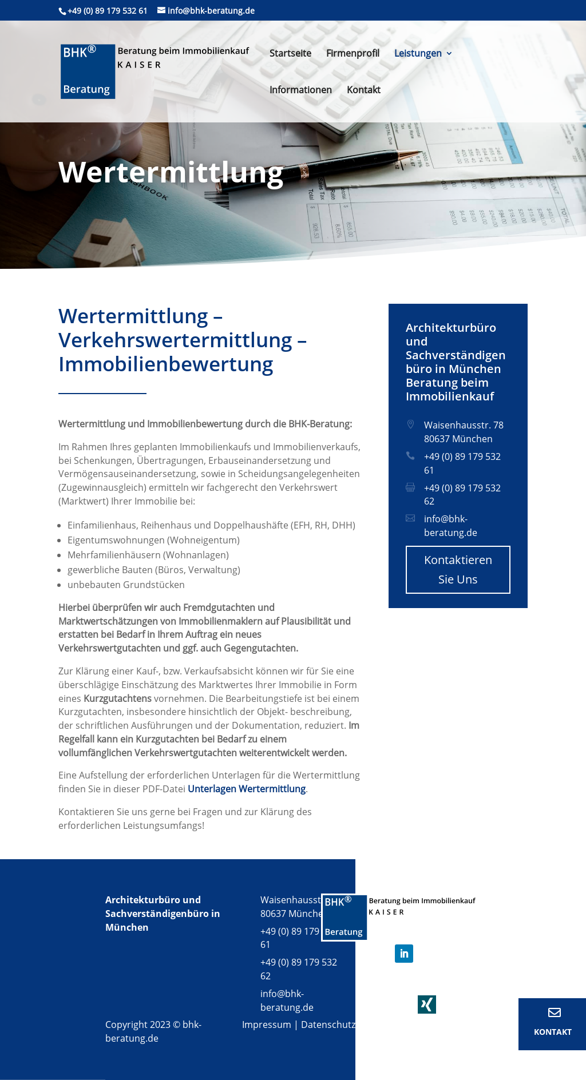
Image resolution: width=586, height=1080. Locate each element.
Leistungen (418, 54)
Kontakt (364, 91)
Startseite (290, 54)
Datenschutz (328, 1024)
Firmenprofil (352, 54)
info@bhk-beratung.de (450, 526)
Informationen (301, 91)
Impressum (266, 1024)
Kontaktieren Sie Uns (458, 569)
